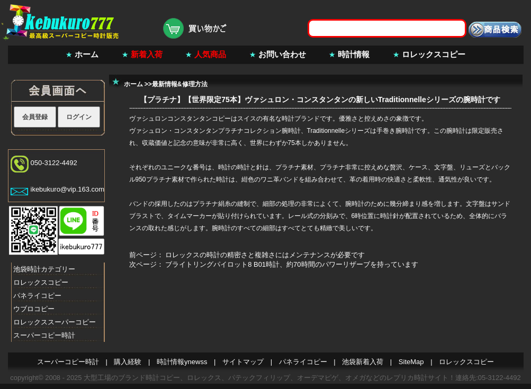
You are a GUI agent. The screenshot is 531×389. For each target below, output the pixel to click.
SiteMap (411, 362)
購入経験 (127, 362)
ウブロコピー (34, 309)
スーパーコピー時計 (44, 335)
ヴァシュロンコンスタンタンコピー (180, 118)
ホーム (86, 54)
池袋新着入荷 (362, 362)
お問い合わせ (282, 54)
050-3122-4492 (54, 163)
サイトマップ (243, 362)
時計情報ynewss (182, 362)
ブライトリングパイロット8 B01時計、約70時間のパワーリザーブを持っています (291, 264)
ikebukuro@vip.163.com (68, 189)
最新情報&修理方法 (180, 84)
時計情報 (354, 54)
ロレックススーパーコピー (54, 322)
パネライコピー (37, 296)
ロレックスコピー (433, 54)
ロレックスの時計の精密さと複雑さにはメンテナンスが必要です (265, 255)
